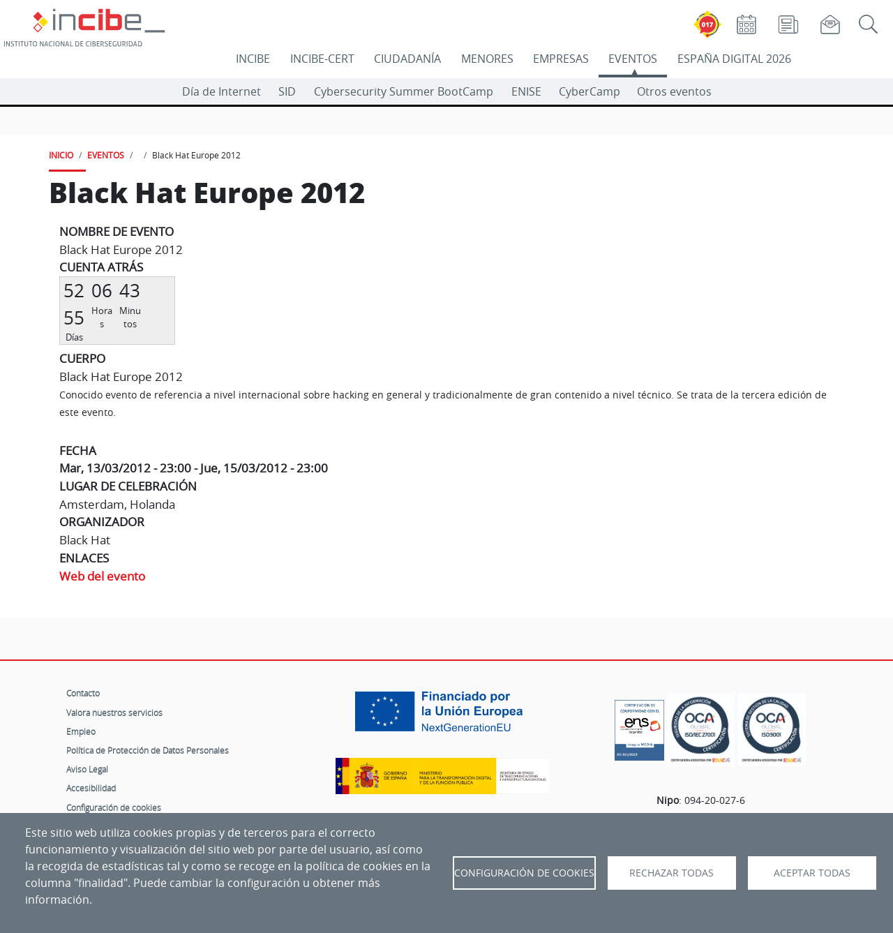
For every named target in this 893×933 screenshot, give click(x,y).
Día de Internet (221, 91)
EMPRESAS (561, 58)
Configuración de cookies (113, 807)
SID (287, 91)
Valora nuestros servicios (114, 712)
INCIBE (253, 58)
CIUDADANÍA (407, 58)
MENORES (487, 58)
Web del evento (102, 576)
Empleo (81, 731)
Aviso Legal (87, 769)
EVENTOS (632, 58)
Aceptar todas (812, 873)
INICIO (61, 155)
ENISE (526, 91)
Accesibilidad (91, 787)
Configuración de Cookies (524, 873)
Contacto (83, 693)
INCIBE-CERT (322, 58)
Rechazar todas (671, 873)
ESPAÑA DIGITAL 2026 (734, 58)
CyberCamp (589, 91)
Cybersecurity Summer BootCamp (403, 91)
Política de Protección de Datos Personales (147, 750)
